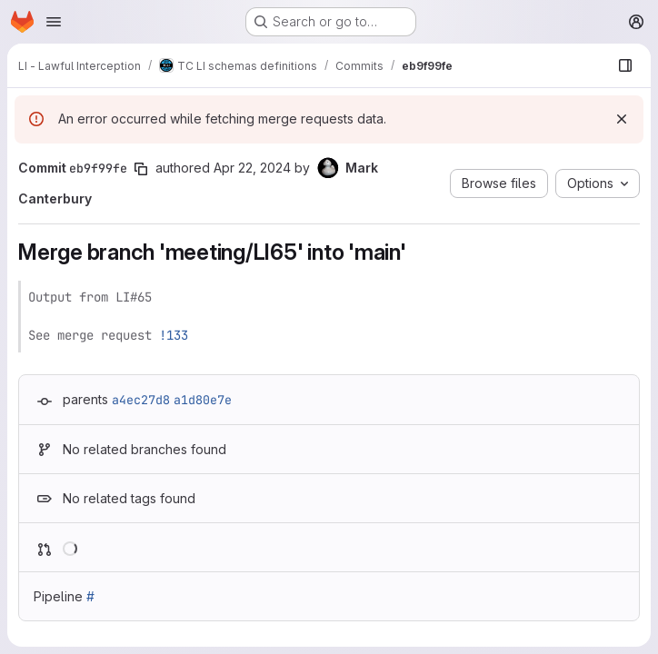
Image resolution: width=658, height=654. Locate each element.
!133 (173, 335)
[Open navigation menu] (53, 21)
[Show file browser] (625, 65)
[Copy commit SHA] (141, 169)
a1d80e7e (203, 399)
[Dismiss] (622, 119)
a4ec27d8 (141, 399)
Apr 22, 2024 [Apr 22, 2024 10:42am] (252, 167)
